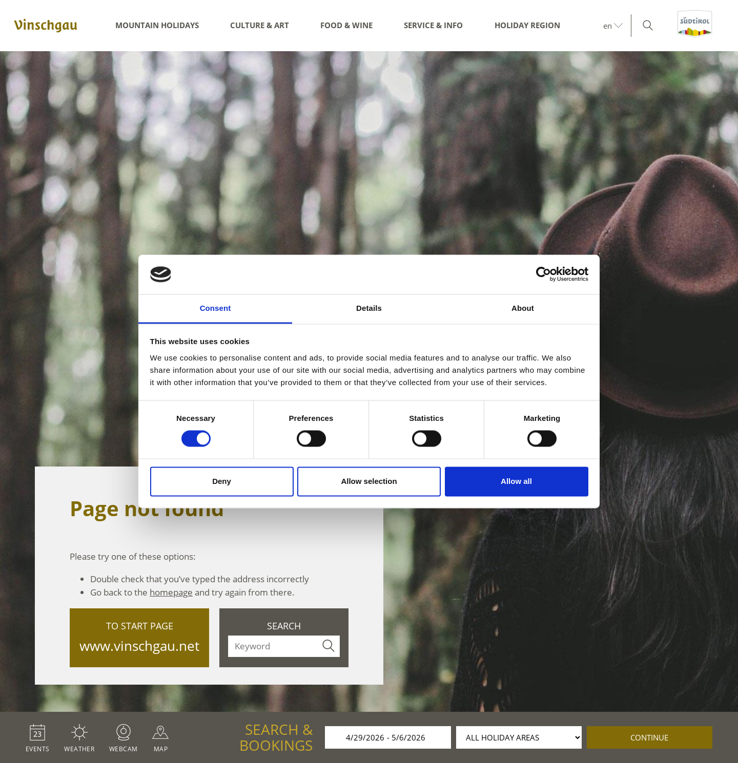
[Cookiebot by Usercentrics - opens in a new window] (543, 274)
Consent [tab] (215, 308)
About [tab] (522, 308)
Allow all (516, 481)
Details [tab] (369, 308)
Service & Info (433, 25)
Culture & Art (259, 25)
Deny (221, 481)
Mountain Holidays (157, 25)
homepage (171, 592)
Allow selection (369, 481)
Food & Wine (346, 25)
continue (649, 737)
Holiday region (527, 25)
